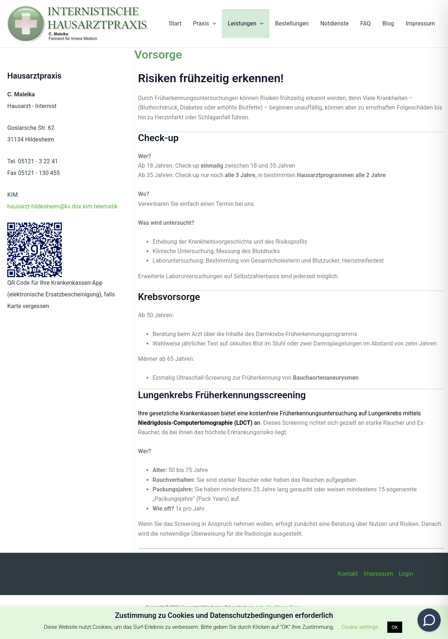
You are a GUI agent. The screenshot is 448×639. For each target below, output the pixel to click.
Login (406, 573)
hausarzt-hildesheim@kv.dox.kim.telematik (62, 206)
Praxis (204, 23)
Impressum (420, 23)
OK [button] (395, 627)
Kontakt (348, 573)
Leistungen (245, 23)
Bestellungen (292, 23)
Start (175, 23)
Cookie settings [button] (359, 627)
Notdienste (334, 23)
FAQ (365, 23)
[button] (212, 23)
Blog (388, 23)
